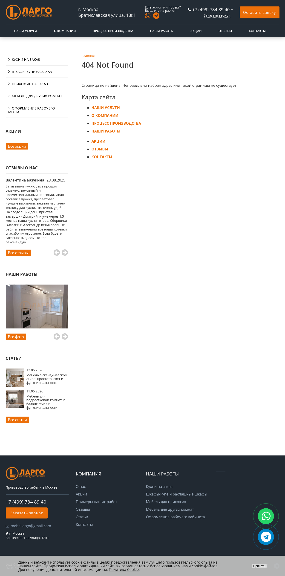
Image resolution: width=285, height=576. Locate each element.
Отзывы (83, 509)
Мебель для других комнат (170, 509)
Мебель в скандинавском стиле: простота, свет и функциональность (46, 379)
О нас (81, 486)
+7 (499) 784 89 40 (211, 9)
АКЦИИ (196, 31)
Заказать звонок (217, 15)
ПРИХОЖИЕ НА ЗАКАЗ (30, 83)
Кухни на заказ (159, 486)
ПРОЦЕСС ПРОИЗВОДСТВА (113, 31)
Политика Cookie (124, 569)
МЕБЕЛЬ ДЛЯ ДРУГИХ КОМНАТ (37, 96)
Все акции (17, 146)
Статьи (82, 517)
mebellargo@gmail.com (31, 525)
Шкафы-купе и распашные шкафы (176, 494)
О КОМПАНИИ (65, 31)
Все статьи (17, 419)
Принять (259, 566)
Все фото (16, 336)
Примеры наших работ (96, 502)
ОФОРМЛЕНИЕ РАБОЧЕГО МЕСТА (31, 110)
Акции (81, 494)
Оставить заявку (259, 12)
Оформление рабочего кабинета (175, 517)
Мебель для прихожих (166, 502)
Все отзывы (18, 252)
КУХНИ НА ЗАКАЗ (26, 59)
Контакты (84, 524)
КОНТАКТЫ (257, 31)
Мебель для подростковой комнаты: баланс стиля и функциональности (45, 402)
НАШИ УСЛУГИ (25, 31)
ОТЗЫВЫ (225, 31)
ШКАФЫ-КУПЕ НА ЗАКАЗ (32, 71)
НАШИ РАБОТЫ (162, 31)
